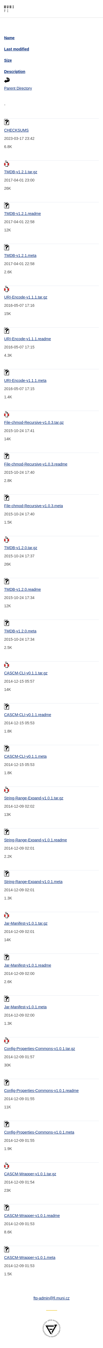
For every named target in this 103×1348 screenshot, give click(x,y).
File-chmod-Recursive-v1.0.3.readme (35, 464)
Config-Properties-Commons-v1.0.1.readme (41, 1090)
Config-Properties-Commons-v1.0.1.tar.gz (39, 1048)
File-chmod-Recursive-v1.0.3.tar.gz (34, 422)
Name (9, 38)
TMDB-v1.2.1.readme (22, 213)
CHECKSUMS (16, 130)
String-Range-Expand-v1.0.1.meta (33, 881)
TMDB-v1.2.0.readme (22, 589)
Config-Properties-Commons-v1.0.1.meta (39, 1132)
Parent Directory (18, 88)
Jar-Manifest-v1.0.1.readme (27, 965)
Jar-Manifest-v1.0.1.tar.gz (26, 923)
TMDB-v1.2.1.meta (20, 255)
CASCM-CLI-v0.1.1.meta (25, 756)
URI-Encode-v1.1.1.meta (25, 380)
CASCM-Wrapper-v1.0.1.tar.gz (30, 1174)
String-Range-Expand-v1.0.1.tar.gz (33, 798)
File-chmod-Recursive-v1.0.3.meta (33, 506)
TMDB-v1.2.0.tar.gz (20, 548)
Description (14, 71)
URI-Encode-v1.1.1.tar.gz (25, 297)
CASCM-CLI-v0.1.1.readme (27, 715)
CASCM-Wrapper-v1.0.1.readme (32, 1215)
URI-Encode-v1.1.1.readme (27, 339)
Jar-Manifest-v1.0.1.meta (25, 1007)
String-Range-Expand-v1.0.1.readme (35, 840)
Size (8, 60)
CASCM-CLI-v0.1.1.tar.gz (26, 673)
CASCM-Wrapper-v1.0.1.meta (29, 1257)
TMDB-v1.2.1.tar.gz (20, 172)
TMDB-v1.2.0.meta (20, 631)
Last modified (16, 49)
